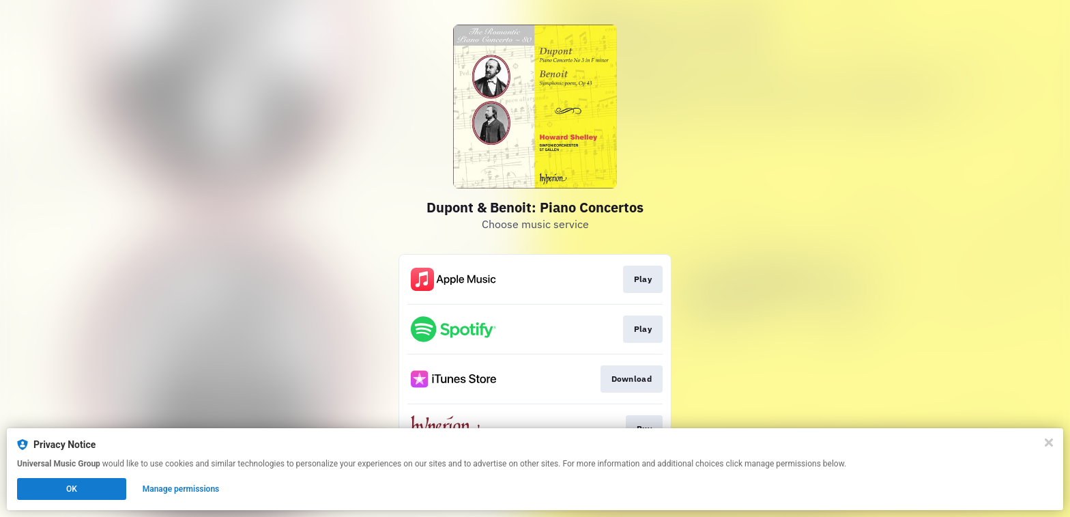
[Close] (1049, 442)
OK (71, 489)
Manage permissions (181, 489)
